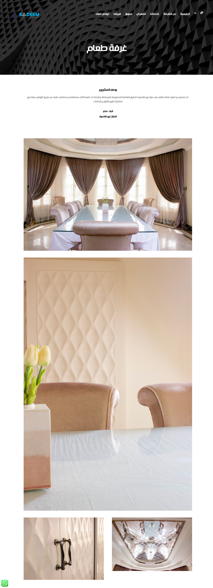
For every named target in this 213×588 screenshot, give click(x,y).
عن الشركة (170, 14)
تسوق (128, 14)
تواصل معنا (102, 14)
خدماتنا (154, 14)
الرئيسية (185, 14)
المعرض (141, 14)
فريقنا (117, 14)
